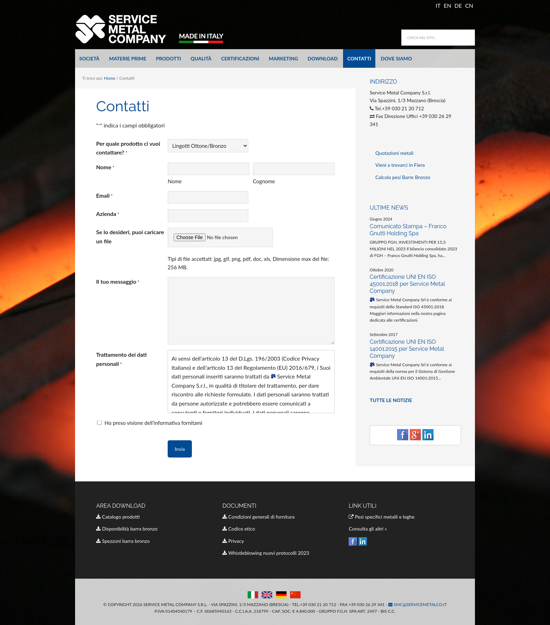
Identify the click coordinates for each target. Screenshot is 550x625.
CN (469, 5)
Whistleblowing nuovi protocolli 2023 (265, 553)
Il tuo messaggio (118, 282)
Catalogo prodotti (118, 517)
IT (438, 5)
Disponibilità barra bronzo (126, 529)
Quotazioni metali (394, 153)
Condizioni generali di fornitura (258, 517)
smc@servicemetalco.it (417, 604)
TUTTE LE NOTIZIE (391, 400)
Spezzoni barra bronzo (122, 541)
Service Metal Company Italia (154, 28)
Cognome (264, 181)
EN (447, 5)
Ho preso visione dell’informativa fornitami (153, 423)
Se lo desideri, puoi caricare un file (130, 236)
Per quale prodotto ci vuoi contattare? (128, 148)
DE (458, 5)
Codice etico (238, 529)
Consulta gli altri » (368, 529)
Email (104, 196)
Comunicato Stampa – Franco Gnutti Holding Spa (408, 230)
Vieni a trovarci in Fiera (400, 165)
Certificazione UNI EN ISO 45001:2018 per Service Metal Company (407, 284)
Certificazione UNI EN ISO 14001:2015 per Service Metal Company (407, 348)
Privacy (233, 541)
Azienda (107, 214)
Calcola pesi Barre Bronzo (402, 177)
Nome (175, 181)
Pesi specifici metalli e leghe (382, 517)
